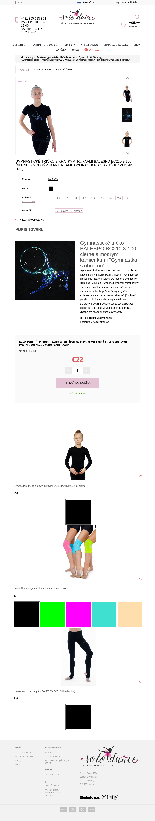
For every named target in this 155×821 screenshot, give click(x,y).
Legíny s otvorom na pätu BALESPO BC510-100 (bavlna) (44, 691)
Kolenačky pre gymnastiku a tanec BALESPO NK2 (41, 588)
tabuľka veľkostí (28, 202)
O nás (18, 764)
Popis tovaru (42, 69)
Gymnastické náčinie (45, 45)
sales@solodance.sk (55, 785)
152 (110, 198)
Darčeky (61, 49)
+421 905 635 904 (33, 18)
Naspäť (23, 69)
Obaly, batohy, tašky (116, 45)
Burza (75, 49)
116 (58, 198)
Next (127, 153)
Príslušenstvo (89, 45)
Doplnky (70, 45)
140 (93, 198)
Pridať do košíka (77, 382)
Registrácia (120, 2)
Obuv (138, 45)
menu (19, 2)
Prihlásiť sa (134, 2)
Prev (127, 78)
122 (67, 198)
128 (76, 198)
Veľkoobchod (51, 752)
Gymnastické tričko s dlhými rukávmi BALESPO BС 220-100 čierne (49, 486)
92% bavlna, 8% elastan (69, 211)
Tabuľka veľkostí (52, 756)
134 (84, 198)
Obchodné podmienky (25, 756)
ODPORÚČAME (63, 69)
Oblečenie (20, 45)
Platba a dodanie (23, 752)
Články (18, 760)
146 (102, 198)
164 (127, 198)
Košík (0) (134, 22)
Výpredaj (91, 49)
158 (119, 198)
